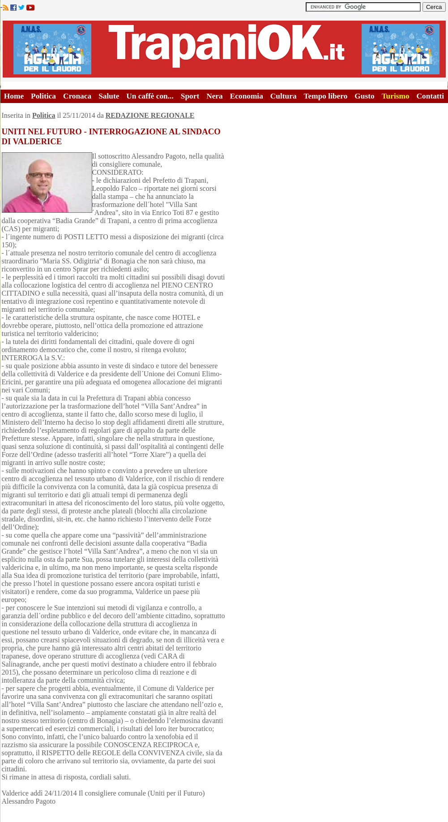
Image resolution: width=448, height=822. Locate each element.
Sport (190, 96)
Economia (246, 96)
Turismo (396, 96)
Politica (43, 96)
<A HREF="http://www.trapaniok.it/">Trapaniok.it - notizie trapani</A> (224, 49)
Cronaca (77, 96)
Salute (108, 96)
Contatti (430, 96)
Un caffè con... (149, 96)
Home (14, 96)
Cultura (283, 96)
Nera (214, 96)
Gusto (364, 96)
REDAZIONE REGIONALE (150, 115)
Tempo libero (326, 96)
